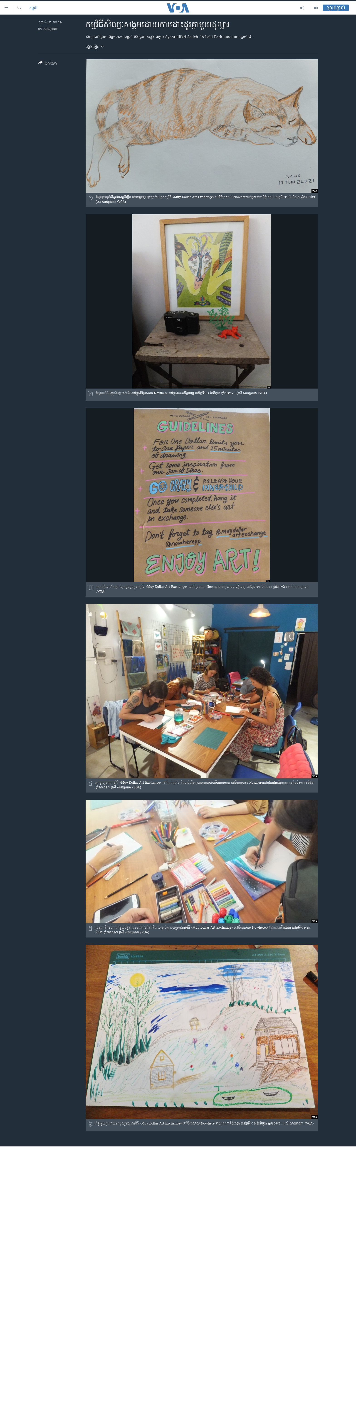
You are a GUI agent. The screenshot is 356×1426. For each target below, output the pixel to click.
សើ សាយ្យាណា (47, 29)
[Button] (47, 64)
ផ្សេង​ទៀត (95, 47)
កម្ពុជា (33, 8)
